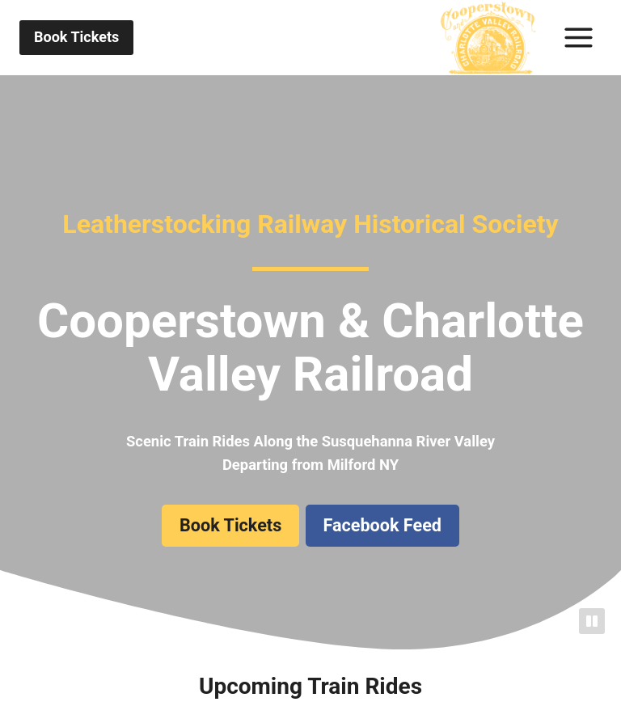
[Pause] (592, 621)
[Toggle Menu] (579, 38)
